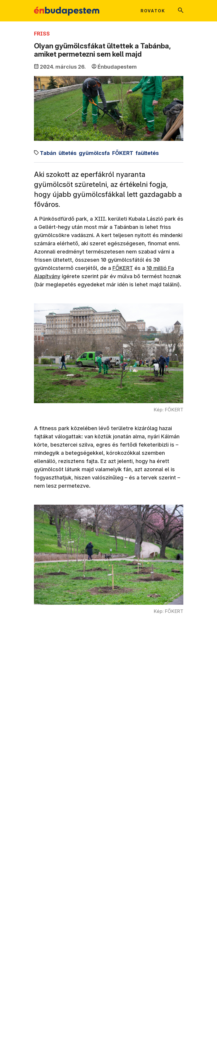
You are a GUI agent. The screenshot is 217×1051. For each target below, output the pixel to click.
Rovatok (153, 10)
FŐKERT (122, 268)
